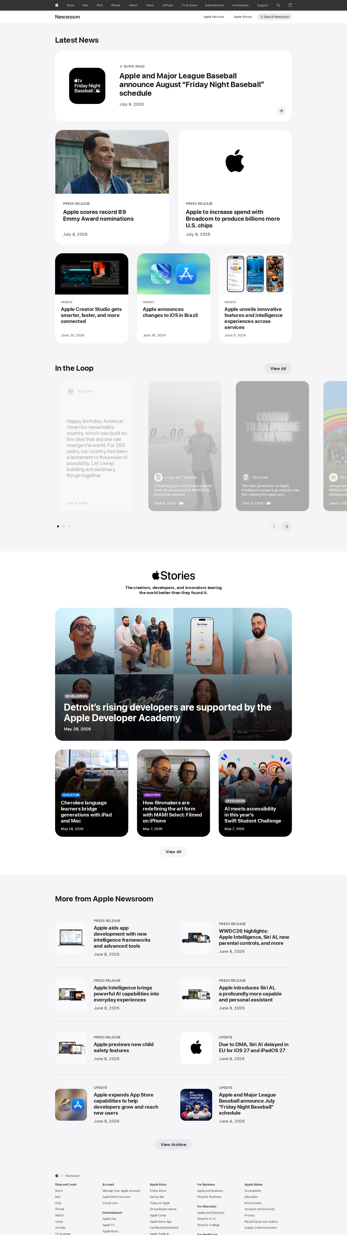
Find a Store (158, 1176)
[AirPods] (167, 5)
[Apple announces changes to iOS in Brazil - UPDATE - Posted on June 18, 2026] (173, 298)
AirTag (59, 1226)
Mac (58, 1182)
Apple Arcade (111, 1223)
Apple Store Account (116, 1182)
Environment (253, 1189)
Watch (59, 1201)
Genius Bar (157, 1182)
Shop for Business (209, 1182)
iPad (58, 1189)
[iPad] (99, 5)
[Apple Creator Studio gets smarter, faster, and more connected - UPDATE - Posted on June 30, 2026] (91, 298)
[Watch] (133, 5)
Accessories (63, 1232)
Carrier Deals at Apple (164, 1232)
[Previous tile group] (274, 526)
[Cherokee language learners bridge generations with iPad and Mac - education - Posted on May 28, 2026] (91, 793)
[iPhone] (115, 5)
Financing (156, 1226)
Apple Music (110, 1217)
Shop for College (208, 1211)
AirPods (60, 1213)
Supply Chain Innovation (261, 1213)
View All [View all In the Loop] (278, 368)
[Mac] (85, 5)
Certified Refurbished (164, 1213)
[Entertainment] (214, 5)
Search (276, 17)
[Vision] (150, 5)
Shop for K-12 (206, 1204)
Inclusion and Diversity (260, 1195)
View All (173, 851)
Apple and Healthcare (211, 1226)
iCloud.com (110, 1189)
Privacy (250, 1201)
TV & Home (62, 1219)
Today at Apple (160, 1189)
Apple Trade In (159, 1219)
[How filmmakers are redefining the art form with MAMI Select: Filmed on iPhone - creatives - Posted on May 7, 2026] (173, 793)
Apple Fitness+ (112, 1229)
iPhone (59, 1195)
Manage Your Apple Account (121, 1176)
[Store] (70, 5)
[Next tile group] (286, 526)
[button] (278, 5)
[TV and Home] (189, 5)
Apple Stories (243, 17)
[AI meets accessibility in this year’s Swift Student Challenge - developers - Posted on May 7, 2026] (255, 793)
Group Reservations (163, 1195)
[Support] (262, 5)
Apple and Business (210, 1176)
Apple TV (108, 1211)
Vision (59, 1207)
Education (251, 1182)
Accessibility (253, 1176)
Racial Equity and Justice (261, 1207)
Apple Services (213, 17)
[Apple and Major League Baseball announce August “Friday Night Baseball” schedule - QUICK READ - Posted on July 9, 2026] (173, 85)
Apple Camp (158, 1201)
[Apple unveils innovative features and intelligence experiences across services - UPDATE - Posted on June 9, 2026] (255, 298)
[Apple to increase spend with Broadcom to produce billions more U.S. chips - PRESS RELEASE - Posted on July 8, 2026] (235, 187)
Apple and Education (210, 1198)
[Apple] (56, 5)
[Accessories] (241, 5)
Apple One (109, 1204)
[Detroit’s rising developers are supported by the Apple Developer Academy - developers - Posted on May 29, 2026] (173, 674)
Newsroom (67, 17)
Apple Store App (160, 1207)
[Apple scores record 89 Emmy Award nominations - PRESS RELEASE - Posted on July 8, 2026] (112, 187)
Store (58, 1176)
